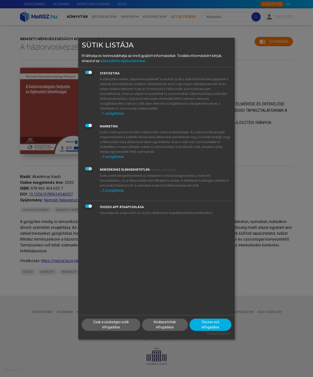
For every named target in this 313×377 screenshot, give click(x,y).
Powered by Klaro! (218, 333)
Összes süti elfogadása (210, 324)
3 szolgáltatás (112, 190)
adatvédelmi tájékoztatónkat (123, 61)
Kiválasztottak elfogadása (165, 324)
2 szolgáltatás (112, 157)
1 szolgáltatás (112, 113)
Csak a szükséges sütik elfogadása (111, 324)
